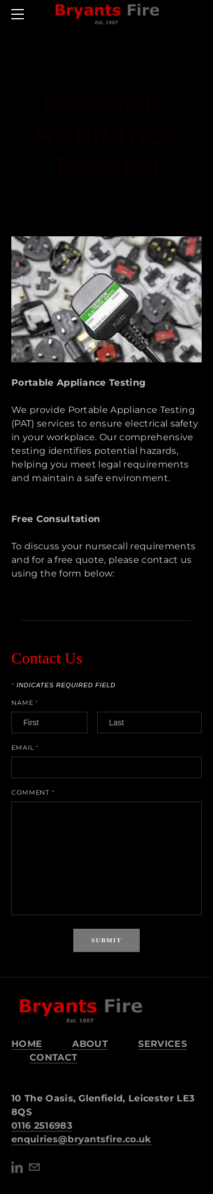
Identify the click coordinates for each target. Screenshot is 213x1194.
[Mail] (34, 1167)
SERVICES (162, 1043)
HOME (26, 1043)
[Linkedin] (17, 1167)
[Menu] (19, 14)
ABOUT (90, 1043)
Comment (33, 793)
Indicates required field (63, 685)
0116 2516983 (41, 1125)
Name (24, 703)
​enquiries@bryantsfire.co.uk (81, 1139)
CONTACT (53, 1057)
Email (25, 748)
